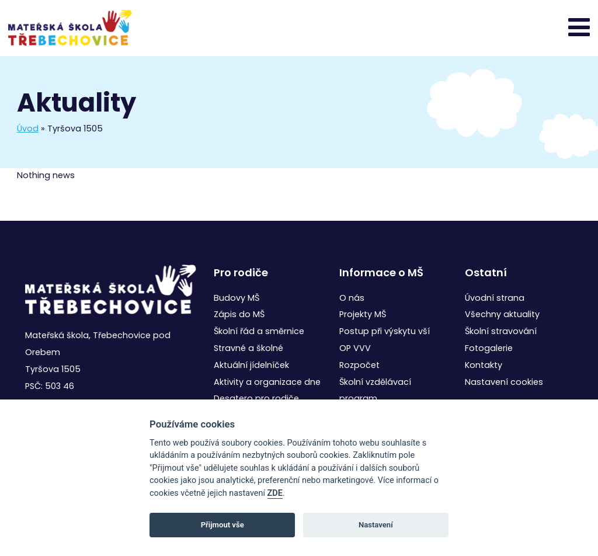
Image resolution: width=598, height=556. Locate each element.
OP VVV (355, 348)
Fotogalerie (489, 348)
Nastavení (376, 524)
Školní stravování (501, 331)
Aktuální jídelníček (251, 365)
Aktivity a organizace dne (267, 382)
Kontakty (483, 365)
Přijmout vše (222, 524)
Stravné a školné (248, 348)
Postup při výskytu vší (384, 331)
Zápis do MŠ (239, 314)
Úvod (28, 128)
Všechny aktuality (502, 314)
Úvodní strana (494, 298)
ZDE (275, 493)
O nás (351, 298)
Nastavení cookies (504, 382)
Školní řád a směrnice (259, 331)
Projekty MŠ (362, 314)
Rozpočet (359, 365)
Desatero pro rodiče (256, 398)
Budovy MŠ (236, 298)
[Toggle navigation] (579, 28)
